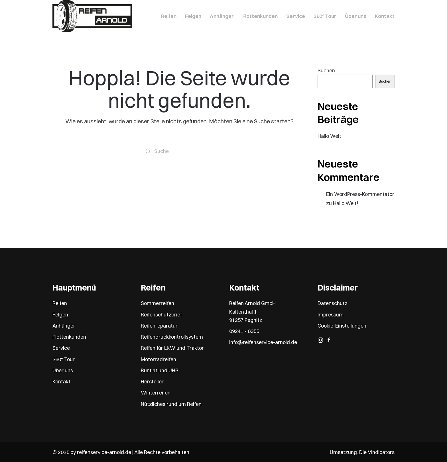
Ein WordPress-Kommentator (360, 194)
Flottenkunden (260, 16)
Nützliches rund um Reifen (171, 404)
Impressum (331, 314)
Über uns (62, 370)
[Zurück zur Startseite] (93, 16)
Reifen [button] (168, 16)
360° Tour (325, 16)
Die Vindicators (377, 452)
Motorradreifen (158, 359)
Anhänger (63, 325)
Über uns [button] (355, 16)
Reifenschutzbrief (161, 314)
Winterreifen (155, 392)
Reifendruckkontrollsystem (172, 337)
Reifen (59, 303)
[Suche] (179, 151)
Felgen (60, 314)
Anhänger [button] (222, 16)
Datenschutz (333, 303)
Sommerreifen (157, 303)
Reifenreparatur (159, 325)
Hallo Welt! (330, 136)
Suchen (326, 70)
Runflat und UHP (159, 370)
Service (61, 348)
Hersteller (152, 381)
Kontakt (385, 16)
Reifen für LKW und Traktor (172, 348)
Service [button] (295, 16)
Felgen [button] (193, 16)
